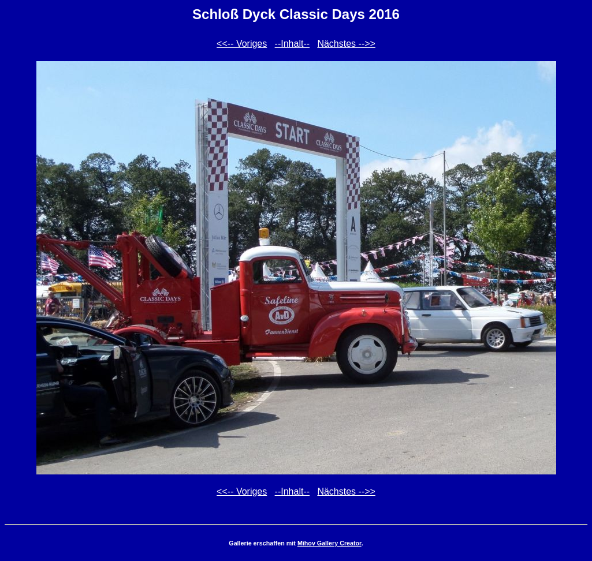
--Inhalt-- (292, 43)
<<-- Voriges (242, 43)
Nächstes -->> (346, 43)
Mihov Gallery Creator (329, 543)
